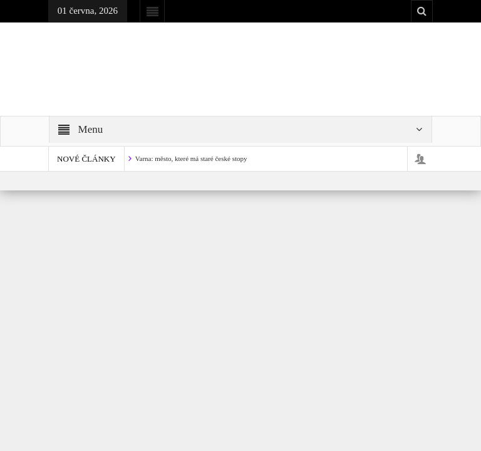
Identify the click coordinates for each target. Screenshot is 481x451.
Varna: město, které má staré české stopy (191, 158)
